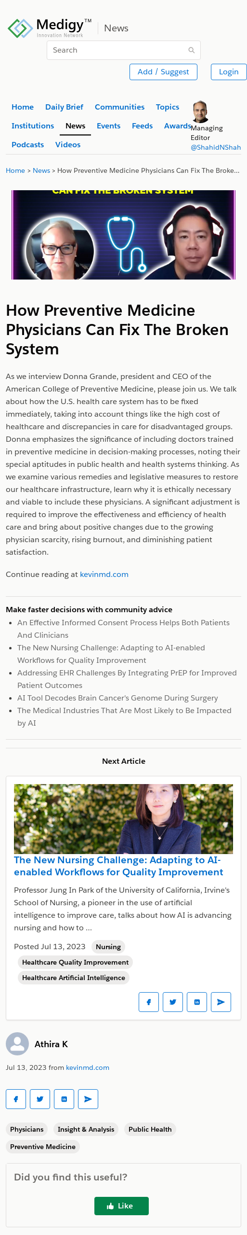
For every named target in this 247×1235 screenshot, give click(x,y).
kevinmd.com (87, 1067)
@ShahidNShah (216, 147)
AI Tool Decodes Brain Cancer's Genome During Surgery (117, 698)
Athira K (51, 1044)
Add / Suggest (163, 72)
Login (229, 72)
